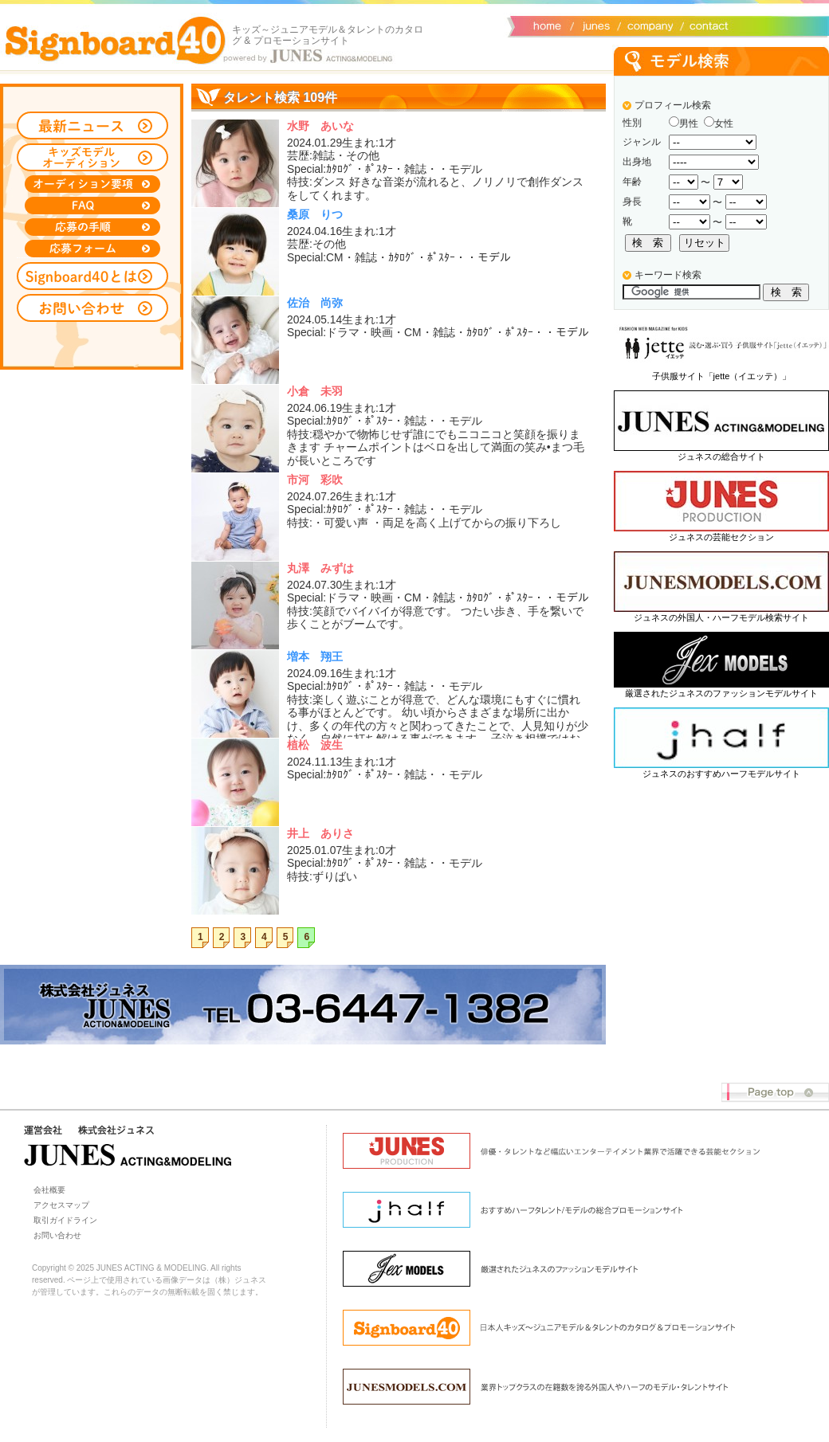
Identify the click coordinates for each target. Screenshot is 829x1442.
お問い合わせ (705, 24)
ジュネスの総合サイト (721, 456)
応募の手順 (92, 227)
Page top (775, 1093)
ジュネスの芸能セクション (721, 537)
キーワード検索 (668, 275)
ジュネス (594, 24)
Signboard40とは (92, 276)
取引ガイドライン (65, 1220)
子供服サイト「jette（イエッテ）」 (722, 376)
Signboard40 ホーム (115, 40)
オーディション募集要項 (92, 184)
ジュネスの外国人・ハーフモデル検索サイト (721, 617)
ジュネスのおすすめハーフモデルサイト (721, 773)
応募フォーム (92, 248)
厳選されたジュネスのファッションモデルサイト (721, 693)
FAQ (92, 205)
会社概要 (648, 24)
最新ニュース (92, 125)
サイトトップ (546, 24)
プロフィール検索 (673, 105)
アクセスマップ (61, 1205)
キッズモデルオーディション (92, 157)
